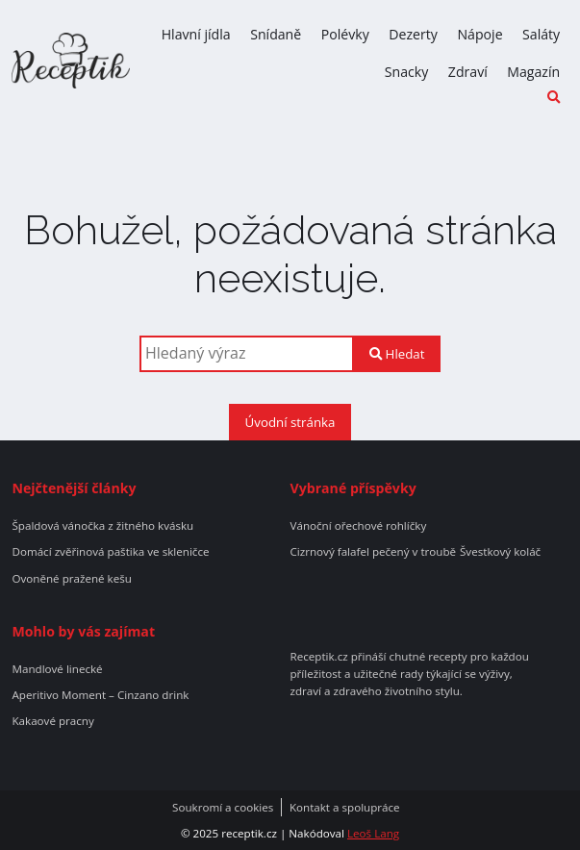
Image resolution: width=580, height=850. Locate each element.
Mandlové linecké (57, 669)
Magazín (533, 71)
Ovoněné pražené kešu (71, 579)
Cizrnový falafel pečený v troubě (373, 552)
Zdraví (468, 71)
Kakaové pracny (52, 721)
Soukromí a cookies (222, 807)
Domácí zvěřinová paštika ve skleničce (110, 552)
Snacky (407, 71)
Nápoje (479, 34)
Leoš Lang (373, 833)
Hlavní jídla (196, 34)
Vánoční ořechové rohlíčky (358, 526)
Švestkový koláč (500, 552)
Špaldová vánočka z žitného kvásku (102, 526)
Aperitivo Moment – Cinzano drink (100, 695)
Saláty (541, 34)
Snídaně (275, 34)
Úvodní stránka (290, 422)
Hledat (396, 353)
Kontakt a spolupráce (345, 807)
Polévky (345, 34)
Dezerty (413, 34)
